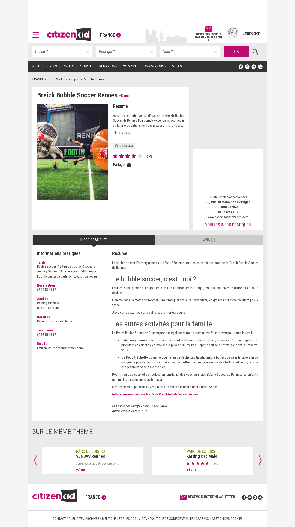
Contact (59, 519)
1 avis (148, 156)
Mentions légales (116, 519)
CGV (144, 519)
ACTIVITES (87, 66)
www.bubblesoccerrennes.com (228, 217)
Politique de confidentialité (171, 519)
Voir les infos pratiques (228, 224)
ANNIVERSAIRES (155, 66)
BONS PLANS (108, 66)
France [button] (110, 35)
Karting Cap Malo (201, 456)
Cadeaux (202, 519)
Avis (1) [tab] (209, 240)
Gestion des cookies (227, 519)
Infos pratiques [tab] (94, 240)
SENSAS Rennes (90, 456)
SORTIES (51, 66)
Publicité (76, 519)
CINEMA (68, 66)
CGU (136, 519)
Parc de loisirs (124, 146)
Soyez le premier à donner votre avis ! (97, 463)
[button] (36, 33)
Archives (92, 519)
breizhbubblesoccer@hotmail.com (60, 348)
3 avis (214, 463)
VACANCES (131, 66)
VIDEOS (177, 66)
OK (236, 51)
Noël (36, 66)
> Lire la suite (121, 133)
